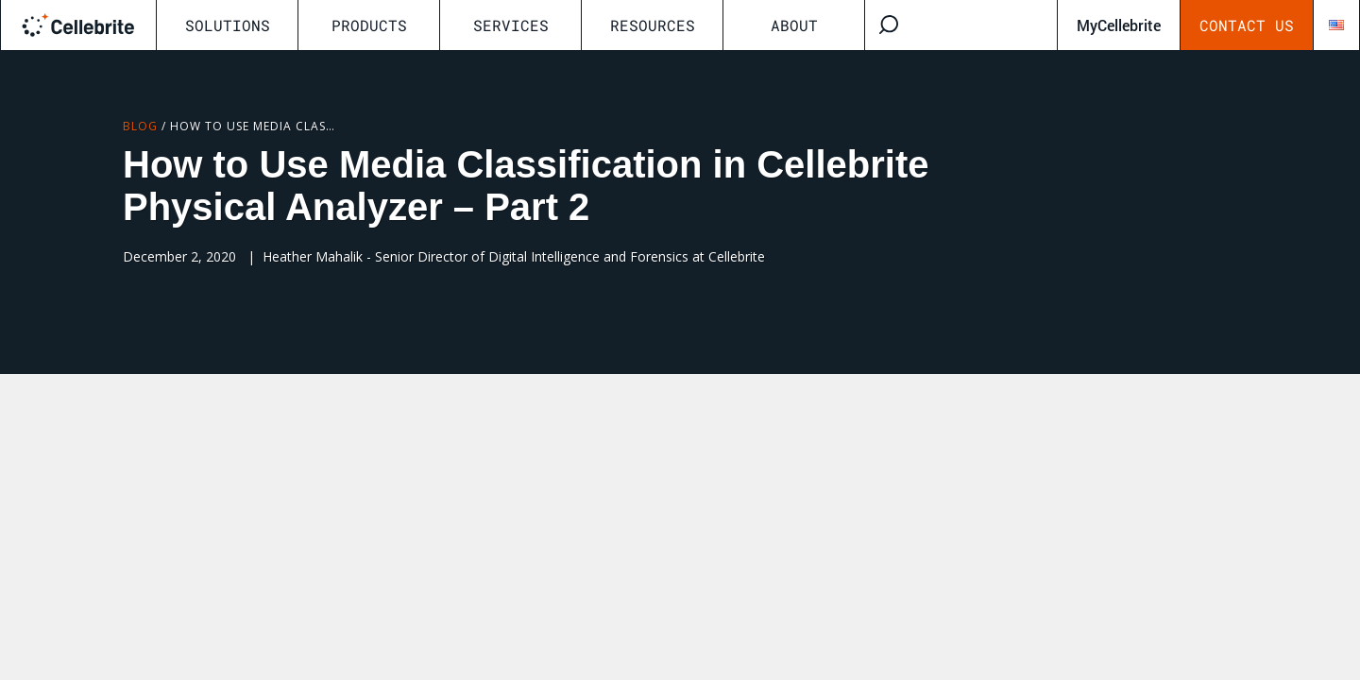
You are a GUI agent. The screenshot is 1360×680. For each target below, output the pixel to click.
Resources (652, 25)
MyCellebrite (1119, 25)
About (794, 25)
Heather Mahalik (313, 256)
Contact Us (1246, 25)
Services (511, 25)
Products (369, 25)
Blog (140, 126)
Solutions (227, 25)
